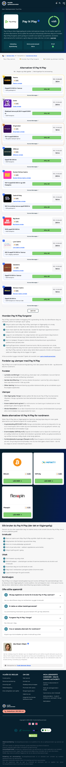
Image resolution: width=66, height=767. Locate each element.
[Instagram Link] (36, 724)
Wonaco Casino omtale (20, 293)
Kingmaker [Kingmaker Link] (17, 126)
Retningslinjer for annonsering (42, 71)
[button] (64, 3)
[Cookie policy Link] (12, 678)
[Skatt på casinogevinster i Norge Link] (52, 689)
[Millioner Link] (7, 152)
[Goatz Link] (7, 103)
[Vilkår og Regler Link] (12, 674)
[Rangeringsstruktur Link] (32, 691)
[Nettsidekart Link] (52, 701)
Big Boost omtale (18, 224)
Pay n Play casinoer (9, 59)
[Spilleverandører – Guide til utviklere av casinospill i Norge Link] (52, 697)
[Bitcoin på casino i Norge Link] (17, 462)
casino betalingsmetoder (47, 356)
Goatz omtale (17, 106)
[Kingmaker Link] (7, 129)
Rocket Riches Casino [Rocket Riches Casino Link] (20, 172)
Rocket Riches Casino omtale (22, 178)
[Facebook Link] (33, 724)
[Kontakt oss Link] (32, 681)
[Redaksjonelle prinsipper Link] (32, 684)
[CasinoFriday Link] (7, 198)
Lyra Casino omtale (18, 247)
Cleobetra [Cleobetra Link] (16, 265)
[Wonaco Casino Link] (7, 291)
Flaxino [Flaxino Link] (15, 77)
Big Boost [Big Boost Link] (16, 218)
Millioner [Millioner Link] (16, 149)
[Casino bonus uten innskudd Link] (52, 693)
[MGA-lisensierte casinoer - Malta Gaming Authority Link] (52, 677)
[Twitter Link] (30, 724)
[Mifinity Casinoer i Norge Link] (49, 462)
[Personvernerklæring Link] (12, 681)
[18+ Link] (16, 730)
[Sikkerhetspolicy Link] (12, 688)
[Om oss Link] (32, 674)
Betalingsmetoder (10, 9)
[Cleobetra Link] (7, 268)
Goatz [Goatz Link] (15, 100)
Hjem (3, 9)
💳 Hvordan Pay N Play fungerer (29, 59)
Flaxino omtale (17, 83)
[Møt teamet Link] (32, 678)
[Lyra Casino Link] (7, 244)
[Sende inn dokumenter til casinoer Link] (52, 684)
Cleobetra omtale (18, 270)
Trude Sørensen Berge (31, 55)
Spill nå (46, 89)
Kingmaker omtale (18, 132)
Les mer (17, 481)
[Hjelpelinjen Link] (24, 730)
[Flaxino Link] (7, 80)
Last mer (33, 311)
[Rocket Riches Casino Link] (7, 175)
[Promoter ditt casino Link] (32, 688)
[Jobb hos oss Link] (32, 694)
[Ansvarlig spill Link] (12, 684)
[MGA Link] (35, 730)
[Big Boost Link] (7, 221)
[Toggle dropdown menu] (64, 3)
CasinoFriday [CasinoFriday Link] (17, 195)
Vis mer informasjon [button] (33, 95)
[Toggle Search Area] (60, 3)
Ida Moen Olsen (10, 55)
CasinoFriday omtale (19, 201)
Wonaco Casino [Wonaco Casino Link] (18, 288)
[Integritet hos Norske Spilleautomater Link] (32, 698)
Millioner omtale (18, 155)
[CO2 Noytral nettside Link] (46, 730)
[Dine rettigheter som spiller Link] (12, 691)
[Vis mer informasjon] (33, 95)
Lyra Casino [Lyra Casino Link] (17, 241)
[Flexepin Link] (17, 496)
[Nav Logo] (10, 3)
